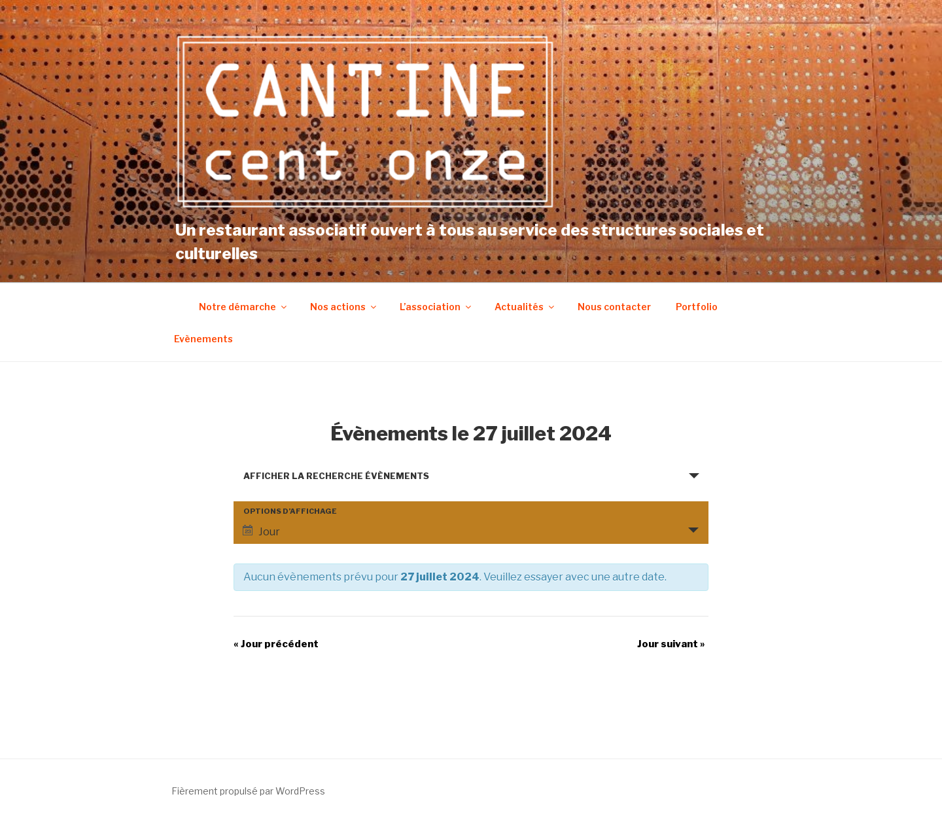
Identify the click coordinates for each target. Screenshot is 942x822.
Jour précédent (276, 644)
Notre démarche (243, 306)
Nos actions (344, 306)
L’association (436, 306)
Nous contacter (614, 306)
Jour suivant (671, 644)
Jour (261, 531)
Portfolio (697, 306)
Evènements (203, 338)
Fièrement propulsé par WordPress (248, 790)
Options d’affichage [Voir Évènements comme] (290, 511)
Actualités (525, 306)
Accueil (173, 307)
